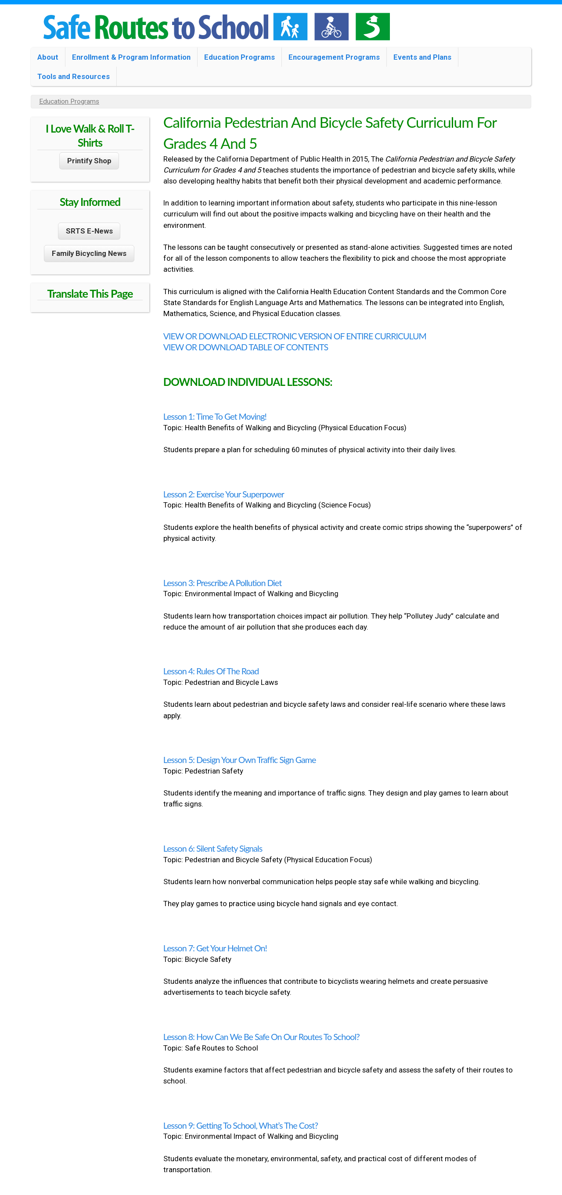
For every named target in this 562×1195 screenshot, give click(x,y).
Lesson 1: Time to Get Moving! (215, 416)
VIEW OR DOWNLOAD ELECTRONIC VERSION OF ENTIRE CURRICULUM (294, 336)
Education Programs (239, 57)
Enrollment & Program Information (131, 57)
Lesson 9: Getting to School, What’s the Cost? (240, 1125)
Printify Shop (89, 160)
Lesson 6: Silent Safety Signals (212, 848)
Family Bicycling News (89, 253)
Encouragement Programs (334, 57)
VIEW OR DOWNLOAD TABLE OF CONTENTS (245, 347)
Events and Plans (422, 57)
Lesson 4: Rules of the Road (211, 671)
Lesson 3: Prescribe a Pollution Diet (222, 583)
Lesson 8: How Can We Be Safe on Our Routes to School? (261, 1037)
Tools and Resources (73, 76)
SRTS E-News (89, 231)
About (47, 57)
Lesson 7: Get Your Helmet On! (215, 948)
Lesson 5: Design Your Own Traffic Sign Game (239, 760)
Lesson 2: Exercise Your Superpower (223, 494)
